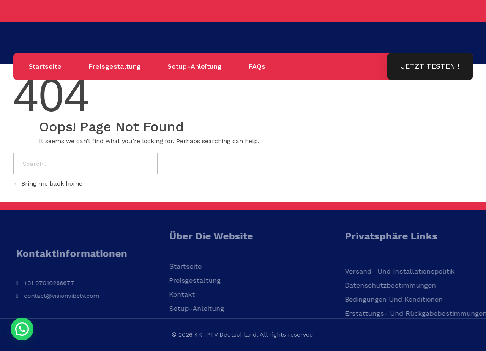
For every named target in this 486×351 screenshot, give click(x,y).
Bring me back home (47, 183)
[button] (22, 329)
